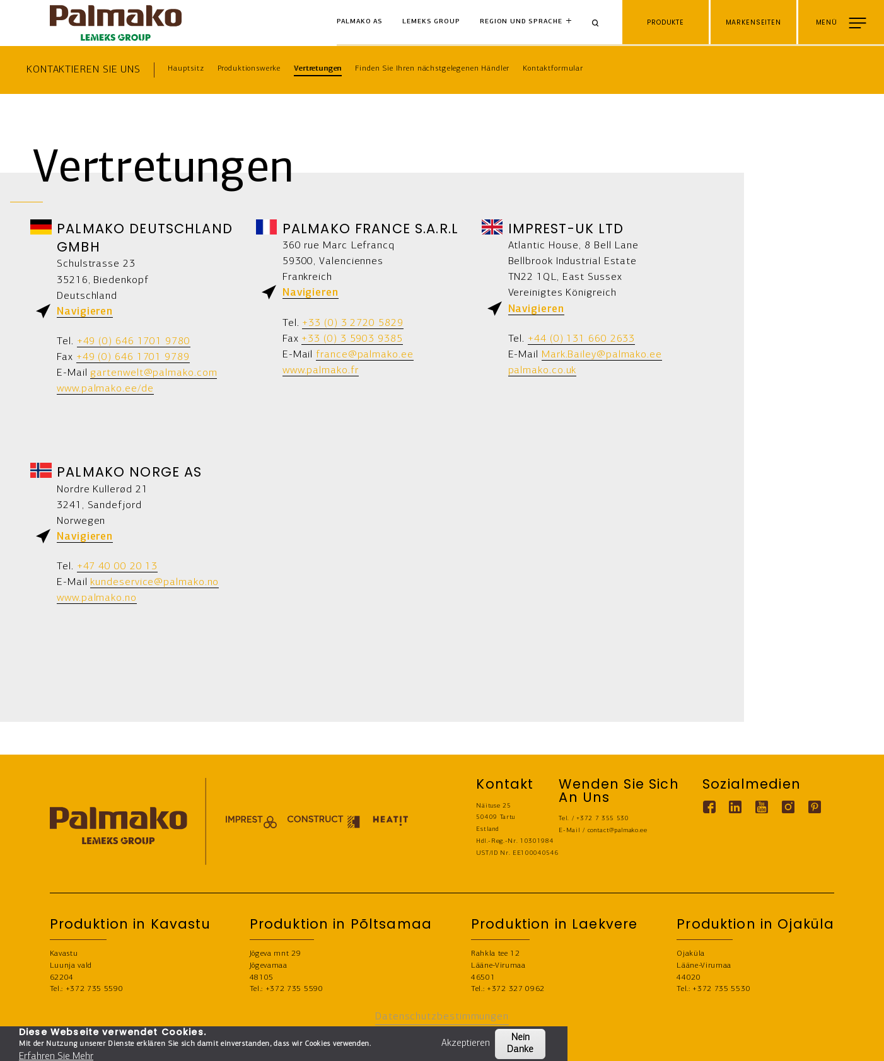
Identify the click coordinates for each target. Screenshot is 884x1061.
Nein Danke (520, 1044)
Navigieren (85, 311)
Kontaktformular (553, 68)
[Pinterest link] (815, 807)
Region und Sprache (521, 21)
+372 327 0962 (516, 989)
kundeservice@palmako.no (154, 582)
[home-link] (116, 23)
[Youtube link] (762, 807)
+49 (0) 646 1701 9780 (133, 341)
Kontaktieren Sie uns (83, 69)
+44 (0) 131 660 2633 (581, 338)
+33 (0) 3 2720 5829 (352, 323)
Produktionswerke (249, 68)
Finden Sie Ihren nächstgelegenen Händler (432, 68)
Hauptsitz (186, 68)
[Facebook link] (709, 807)
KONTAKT (852, 1043)
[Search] (599, 23)
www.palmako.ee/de (105, 388)
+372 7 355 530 (602, 818)
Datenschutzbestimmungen (442, 1016)
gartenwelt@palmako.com (153, 373)
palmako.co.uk (542, 370)
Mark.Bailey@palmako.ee (602, 354)
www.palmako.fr (320, 370)
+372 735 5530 (721, 989)
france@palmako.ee (364, 354)
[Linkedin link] (735, 807)
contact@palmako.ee (618, 830)
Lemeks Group (431, 21)
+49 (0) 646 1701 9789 (133, 357)
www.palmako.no (97, 598)
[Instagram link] (788, 807)
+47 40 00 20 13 (117, 566)
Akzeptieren (465, 1043)
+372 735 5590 (95, 989)
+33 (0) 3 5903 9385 (351, 338)
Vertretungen (318, 68)
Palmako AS (360, 21)
